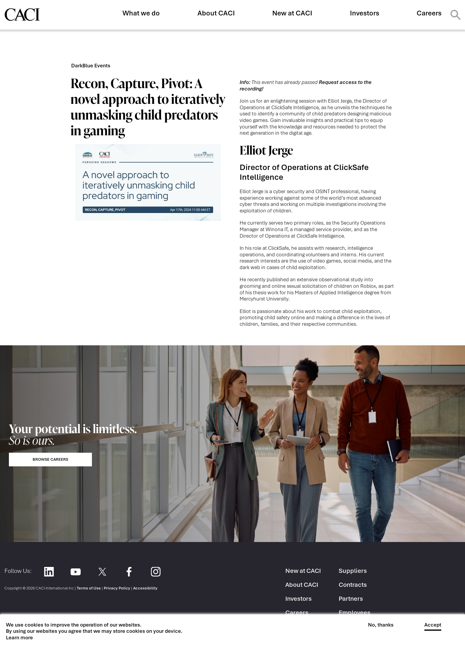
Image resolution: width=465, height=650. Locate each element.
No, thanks (381, 625)
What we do (141, 13)
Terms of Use (89, 588)
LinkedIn (48, 572)
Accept (432, 625)
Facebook (129, 572)
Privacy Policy (117, 588)
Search (455, 15)
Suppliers (353, 571)
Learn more (19, 638)
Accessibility (145, 588)
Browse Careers (50, 459)
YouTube (75, 572)
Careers (429, 13)
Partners (351, 599)
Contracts (353, 585)
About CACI (216, 13)
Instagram (155, 572)
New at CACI (292, 13)
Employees (354, 612)
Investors (364, 13)
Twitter (102, 572)
